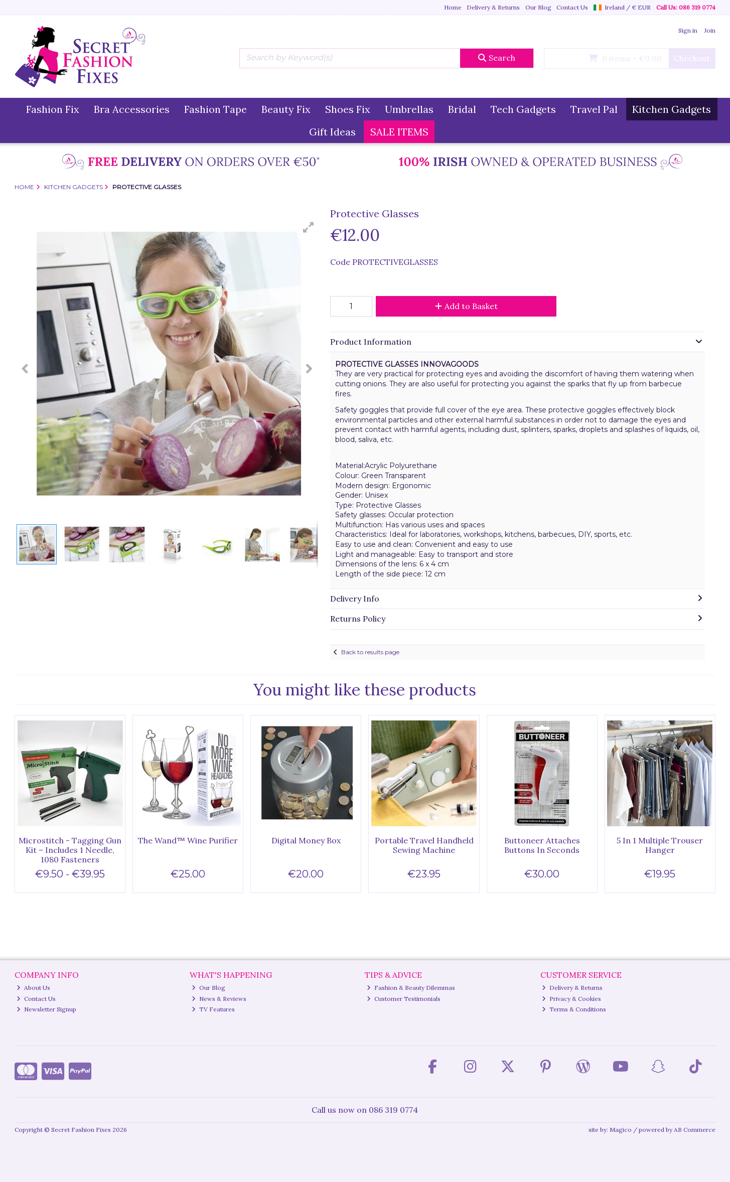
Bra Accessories (132, 109)
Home (453, 7)
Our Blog (538, 7)
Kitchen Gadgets (671, 109)
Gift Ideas (332, 131)
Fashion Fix (52, 109)
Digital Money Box (306, 840)
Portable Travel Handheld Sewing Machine (424, 845)
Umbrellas (409, 109)
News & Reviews (219, 998)
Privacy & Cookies (571, 998)
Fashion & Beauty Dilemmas (411, 987)
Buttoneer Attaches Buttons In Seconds (542, 845)
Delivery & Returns (493, 7)
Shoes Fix (347, 109)
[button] (309, 227)
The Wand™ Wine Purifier (188, 840)
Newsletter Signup (46, 1009)
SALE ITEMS (399, 131)
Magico (621, 1129)
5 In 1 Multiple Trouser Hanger (660, 845)
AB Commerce (694, 1129)
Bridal (462, 109)
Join (709, 30)
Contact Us (572, 7)
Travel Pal (594, 109)
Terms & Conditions (574, 1009)
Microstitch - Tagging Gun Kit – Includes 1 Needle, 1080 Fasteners (70, 849)
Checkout (692, 58)
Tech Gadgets (523, 109)
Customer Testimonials (404, 998)
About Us (33, 987)
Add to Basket (466, 306)
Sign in (687, 30)
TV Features (213, 1009)
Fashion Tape (215, 109)
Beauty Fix (286, 109)
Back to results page (370, 652)
